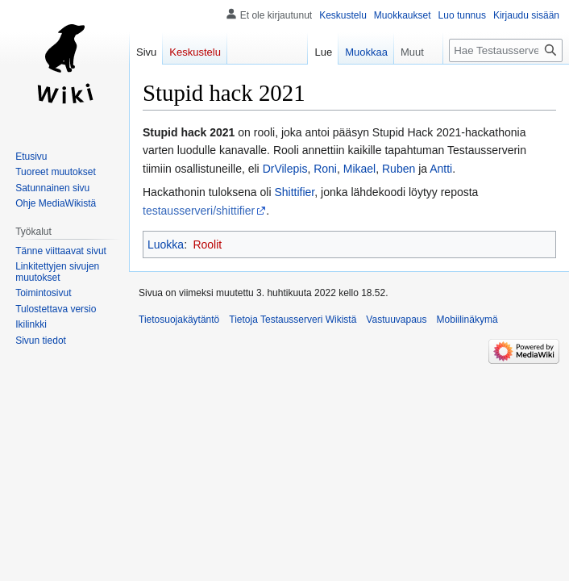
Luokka (165, 244)
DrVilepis (285, 168)
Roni (325, 168)
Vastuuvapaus (396, 319)
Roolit (207, 244)
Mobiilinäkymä (467, 319)
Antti (441, 168)
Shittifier (294, 192)
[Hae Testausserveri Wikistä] (506, 50)
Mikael (359, 168)
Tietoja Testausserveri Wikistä (292, 319)
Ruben (398, 168)
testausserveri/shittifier (199, 210)
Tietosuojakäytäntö (179, 319)
